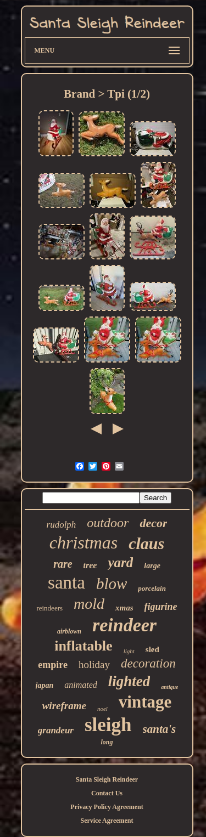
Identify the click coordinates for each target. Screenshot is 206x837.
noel (102, 708)
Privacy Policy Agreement (106, 807)
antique (169, 687)
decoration (148, 663)
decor (153, 523)
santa (66, 582)
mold (89, 603)
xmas (124, 607)
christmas (83, 542)
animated (80, 684)
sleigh (108, 725)
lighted (129, 681)
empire (53, 664)
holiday (94, 664)
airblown (69, 631)
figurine (160, 606)
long (107, 742)
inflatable (83, 646)
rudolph (61, 524)
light (129, 651)
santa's (159, 729)
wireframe (64, 705)
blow (111, 583)
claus (146, 543)
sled (152, 649)
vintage (145, 701)
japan (45, 685)
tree (90, 565)
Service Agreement (106, 820)
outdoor (108, 523)
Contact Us (107, 793)
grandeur (56, 730)
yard (120, 562)
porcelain (152, 588)
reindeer (124, 625)
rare (62, 564)
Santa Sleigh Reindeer (107, 779)
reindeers (49, 608)
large (152, 566)
